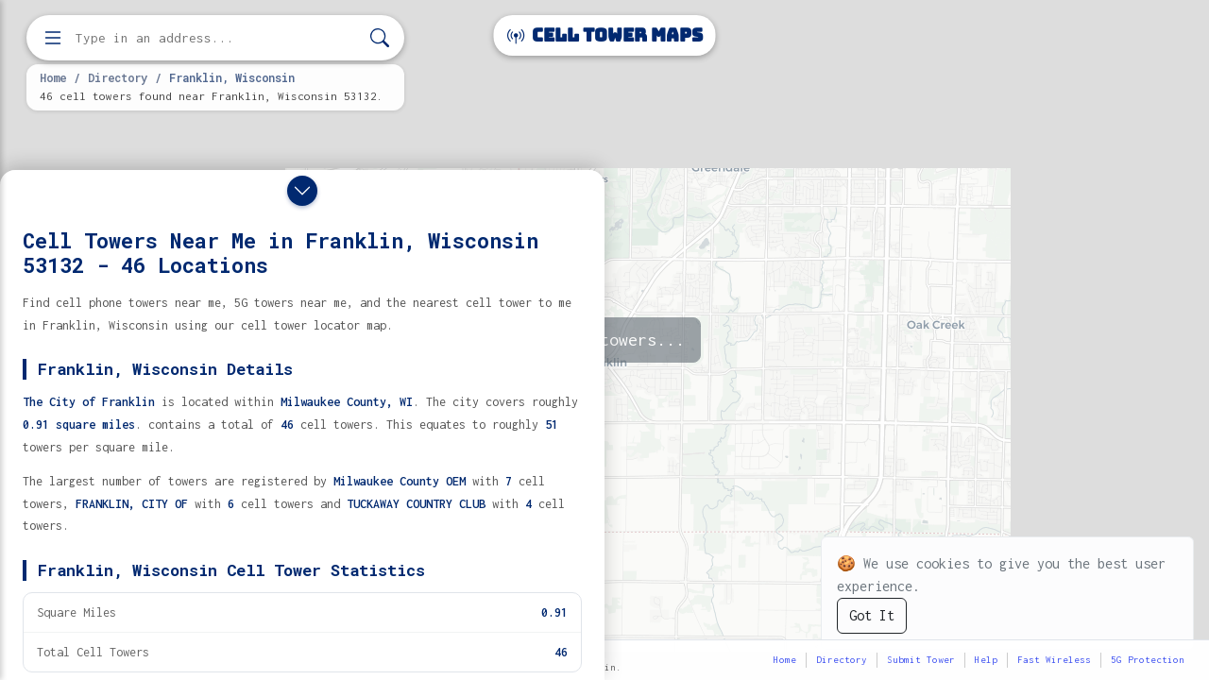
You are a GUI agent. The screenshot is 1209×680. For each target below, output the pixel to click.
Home (53, 77)
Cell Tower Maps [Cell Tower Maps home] (605, 35)
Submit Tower (921, 659)
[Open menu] (53, 38)
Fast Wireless (1054, 659)
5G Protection (1147, 659)
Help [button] (986, 659)
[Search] (379, 38)
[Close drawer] (302, 191)
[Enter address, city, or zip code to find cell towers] (217, 38)
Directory (117, 77)
